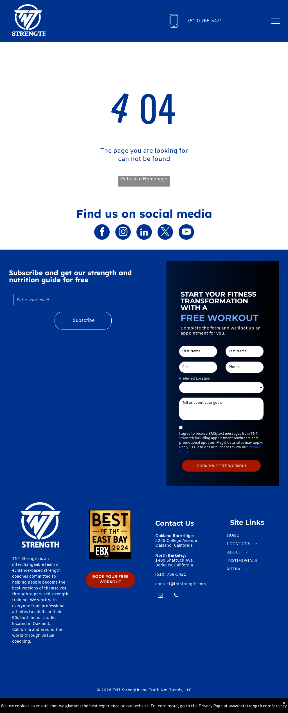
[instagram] (123, 232)
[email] (160, 596)
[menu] (275, 21)
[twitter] (165, 232)
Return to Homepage (144, 179)
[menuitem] (247, 535)
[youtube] (186, 232)
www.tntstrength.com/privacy (258, 705)
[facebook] (102, 232)
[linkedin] (144, 232)
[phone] (176, 596)
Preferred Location (194, 378)
